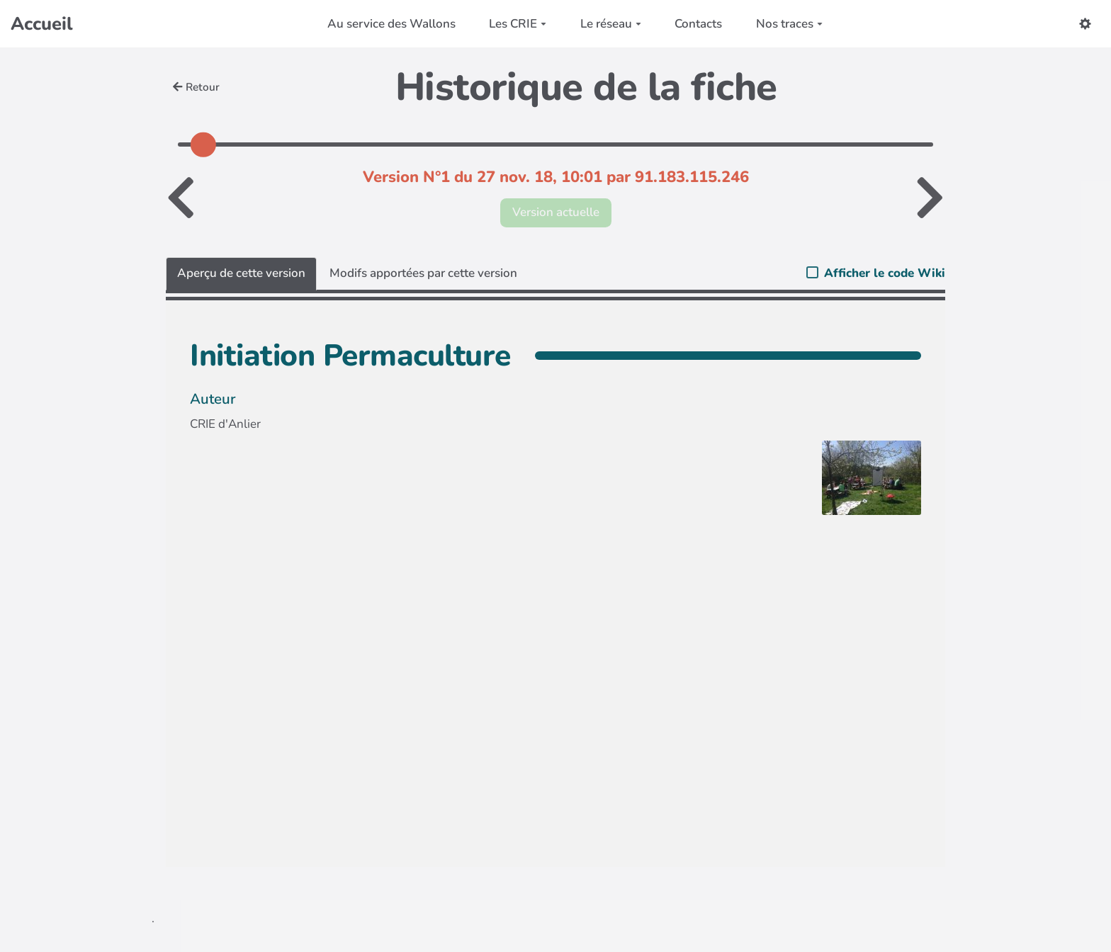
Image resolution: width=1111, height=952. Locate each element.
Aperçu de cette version (241, 273)
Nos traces (789, 24)
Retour (196, 87)
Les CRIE (517, 24)
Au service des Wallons (391, 24)
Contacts (698, 24)
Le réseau (610, 24)
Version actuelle (555, 212)
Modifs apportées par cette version (423, 273)
